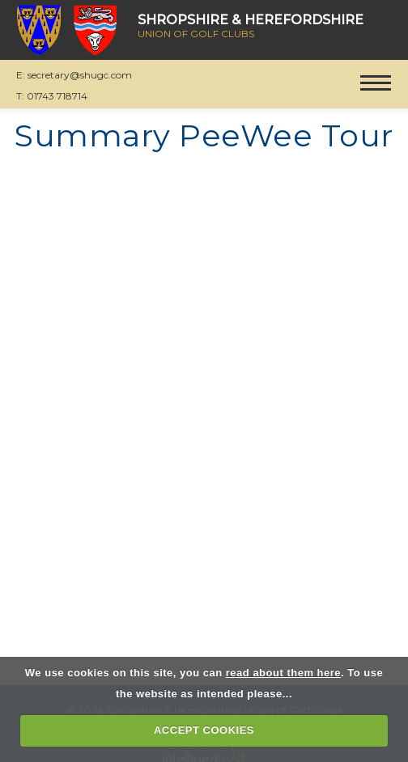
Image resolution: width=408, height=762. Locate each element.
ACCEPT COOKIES (204, 730)
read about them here (283, 673)
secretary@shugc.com (80, 75)
